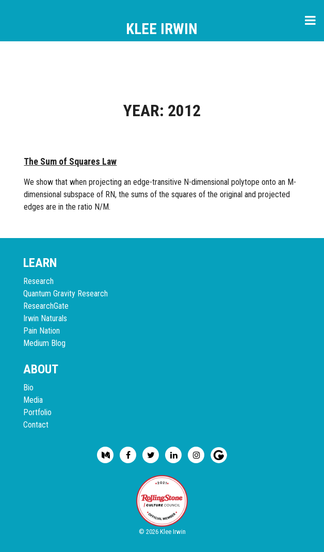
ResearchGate (46, 306)
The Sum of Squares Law (70, 161)
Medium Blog (44, 343)
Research (38, 281)
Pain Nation (41, 331)
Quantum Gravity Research (65, 293)
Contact (35, 425)
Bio (28, 387)
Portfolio (37, 412)
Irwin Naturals (45, 318)
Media (33, 400)
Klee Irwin (162, 29)
